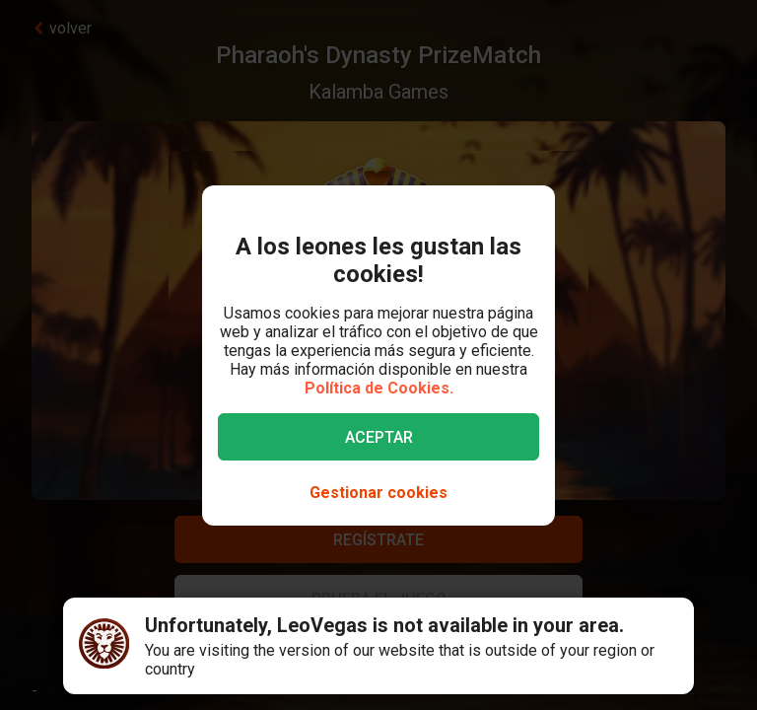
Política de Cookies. (379, 388)
